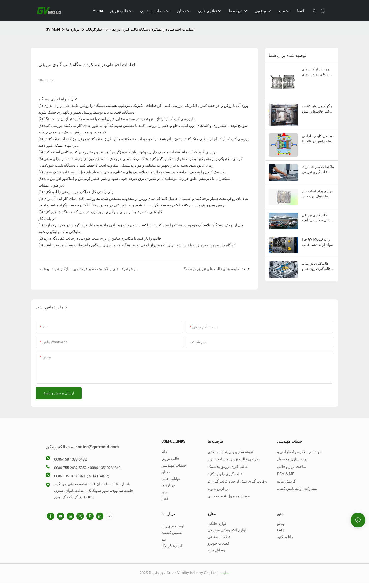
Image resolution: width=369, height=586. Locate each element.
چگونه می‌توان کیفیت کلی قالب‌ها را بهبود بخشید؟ (317, 109)
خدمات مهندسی (173, 465)
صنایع (165, 472)
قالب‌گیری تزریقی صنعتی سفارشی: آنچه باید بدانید (317, 218)
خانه (164, 451)
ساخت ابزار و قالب (292, 466)
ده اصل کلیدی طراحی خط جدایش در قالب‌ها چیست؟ (317, 139)
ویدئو (281, 523)
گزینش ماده (286, 481)
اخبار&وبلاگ (94, 29)
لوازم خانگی (217, 523)
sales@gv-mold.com (98, 447)
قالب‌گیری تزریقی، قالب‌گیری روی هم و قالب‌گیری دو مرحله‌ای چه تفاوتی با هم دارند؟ (318, 266)
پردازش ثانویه (218, 488)
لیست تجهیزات (172, 526)
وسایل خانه (216, 550)
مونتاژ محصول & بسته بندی (229, 496)
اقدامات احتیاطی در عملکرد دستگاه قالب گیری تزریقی (152, 29)
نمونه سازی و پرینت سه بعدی (230, 451)
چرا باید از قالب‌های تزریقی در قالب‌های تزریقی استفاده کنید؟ (317, 72)
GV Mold (53, 29)
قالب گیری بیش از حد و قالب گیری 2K (237, 481)
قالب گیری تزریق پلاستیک (227, 466)
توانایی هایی (170, 478)
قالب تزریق (170, 458)
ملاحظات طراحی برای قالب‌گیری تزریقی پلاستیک (318, 170)
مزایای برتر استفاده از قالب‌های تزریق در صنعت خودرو (317, 194)
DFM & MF (285, 474)
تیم (163, 539)
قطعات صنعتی (219, 537)
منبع (164, 492)
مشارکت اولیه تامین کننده (297, 488)
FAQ (280, 530)
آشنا (164, 499)
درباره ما (73, 29)
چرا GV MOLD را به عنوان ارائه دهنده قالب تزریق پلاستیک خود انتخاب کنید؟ (318, 242)
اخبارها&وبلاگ (171, 546)
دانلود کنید (285, 537)
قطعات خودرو (218, 543)
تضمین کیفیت (171, 532)
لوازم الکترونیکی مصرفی (227, 530)
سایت (224, 573)
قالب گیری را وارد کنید (225, 474)
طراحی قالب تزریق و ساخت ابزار (233, 459)
